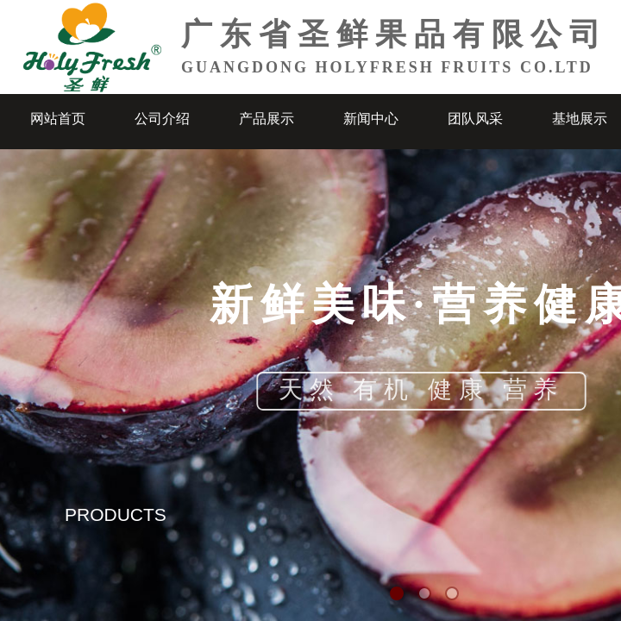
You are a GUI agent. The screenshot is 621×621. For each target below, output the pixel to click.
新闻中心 (370, 118)
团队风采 (475, 118)
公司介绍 (162, 118)
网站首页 (57, 118)
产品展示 (266, 118)
